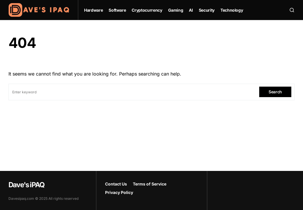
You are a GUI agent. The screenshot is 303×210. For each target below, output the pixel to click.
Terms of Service (149, 183)
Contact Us (116, 183)
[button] (292, 10)
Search (275, 91)
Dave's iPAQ (26, 185)
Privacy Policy (119, 192)
